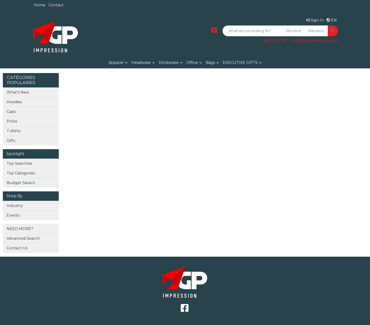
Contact (56, 5)
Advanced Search (23, 238)
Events (13, 215)
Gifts (11, 140)
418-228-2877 (276, 40)
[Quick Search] (253, 30)
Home (39, 5)
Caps (11, 111)
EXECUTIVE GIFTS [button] (240, 62)
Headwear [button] (141, 62)
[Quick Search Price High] (317, 30)
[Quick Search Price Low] (294, 30)
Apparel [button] (116, 62)
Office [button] (192, 62)
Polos (12, 121)
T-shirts (13, 131)
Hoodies (14, 102)
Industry (15, 205)
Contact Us (17, 248)
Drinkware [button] (169, 62)
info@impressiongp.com (315, 40)
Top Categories (21, 173)
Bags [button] (210, 62)
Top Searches (19, 163)
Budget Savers (21, 183)
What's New (18, 92)
